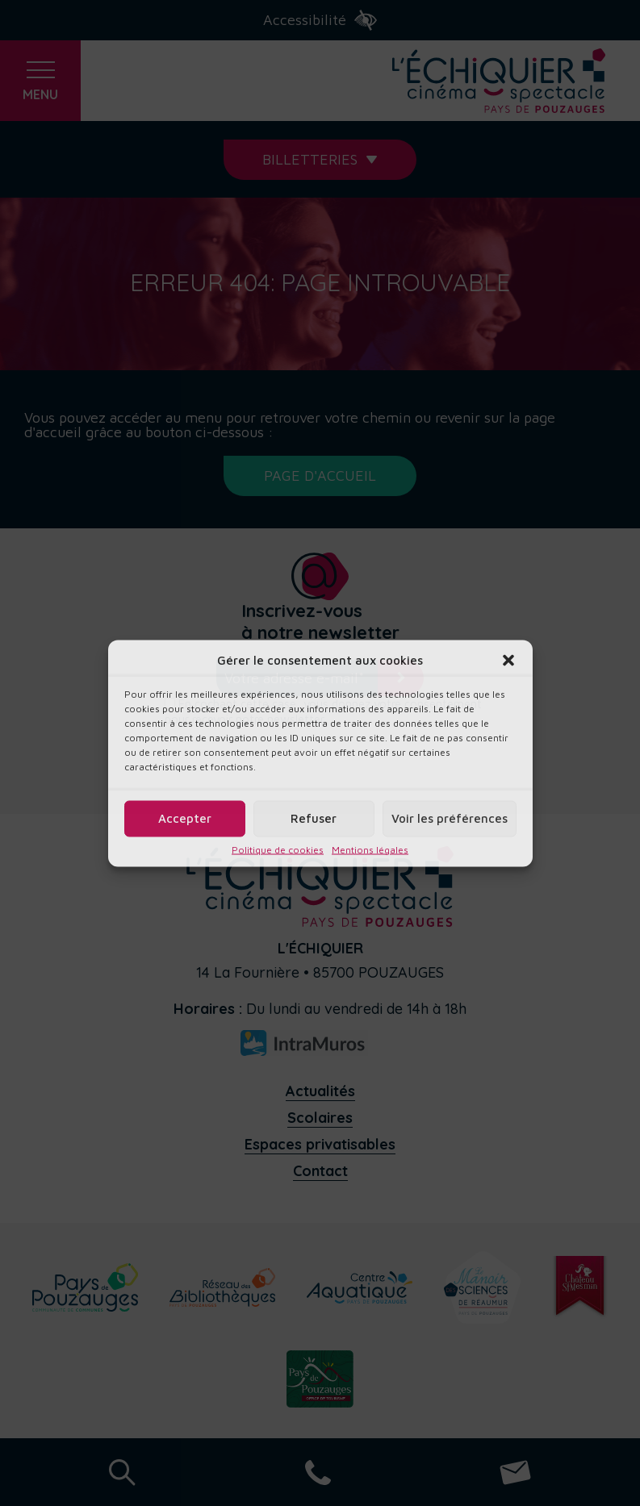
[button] (508, 660)
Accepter (184, 818)
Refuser (314, 818)
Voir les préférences (449, 818)
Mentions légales (370, 849)
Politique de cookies (278, 849)
